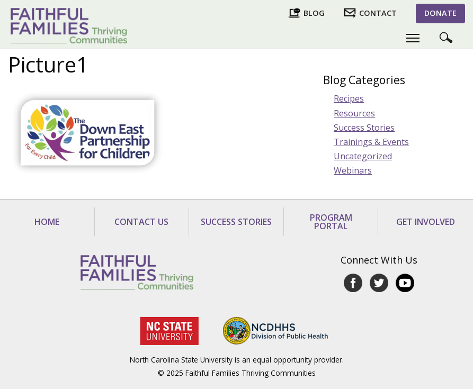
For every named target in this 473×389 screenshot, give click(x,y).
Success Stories (364, 127)
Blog (314, 13)
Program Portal (331, 222)
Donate (440, 13)
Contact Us (141, 222)
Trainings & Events (371, 142)
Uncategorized (363, 156)
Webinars (353, 170)
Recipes (349, 98)
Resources (354, 113)
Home (46, 222)
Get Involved (425, 222)
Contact (378, 13)
